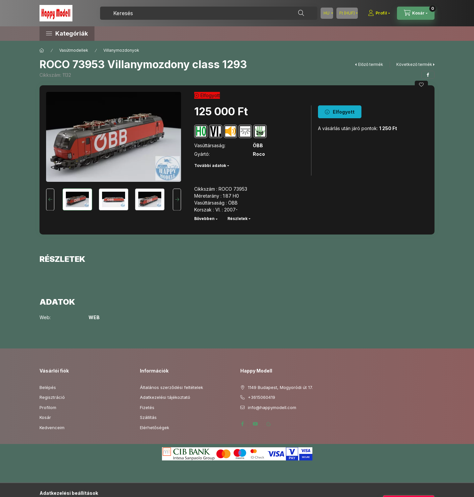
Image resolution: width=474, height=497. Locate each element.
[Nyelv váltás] (327, 13)
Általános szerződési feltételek (171, 387)
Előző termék (370, 64)
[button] (95, 33)
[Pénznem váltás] (347, 13)
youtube (255, 423)
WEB (94, 317)
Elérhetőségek (154, 427)
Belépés (48, 387)
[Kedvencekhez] (421, 85)
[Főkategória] (42, 50)
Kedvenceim (52, 427)
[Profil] (379, 13)
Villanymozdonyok (121, 50)
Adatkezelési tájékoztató (165, 397)
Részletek (237, 218)
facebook (242, 423)
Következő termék (414, 64)
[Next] (177, 199)
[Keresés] (301, 13)
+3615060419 (261, 397)
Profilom (48, 407)
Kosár (45, 417)
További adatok (210, 165)
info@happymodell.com (272, 407)
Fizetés (147, 407)
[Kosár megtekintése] (415, 13)
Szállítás (148, 417)
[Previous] (50, 199)
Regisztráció (52, 397)
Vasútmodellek (73, 50)
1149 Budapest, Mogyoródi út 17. (280, 387)
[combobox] (208, 13)
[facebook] (427, 75)
